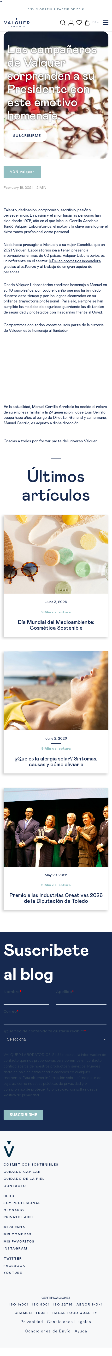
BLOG (9, 1216)
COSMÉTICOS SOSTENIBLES (31, 1184)
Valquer (90, 441)
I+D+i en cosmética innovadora (75, 261)
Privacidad (32, 1341)
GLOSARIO (14, 1230)
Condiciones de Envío (48, 1351)
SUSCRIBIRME (27, 136)
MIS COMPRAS (18, 1254)
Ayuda (81, 1351)
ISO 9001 (41, 1324)
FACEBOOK (14, 1285)
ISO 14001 (19, 1324)
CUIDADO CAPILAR (22, 1191)
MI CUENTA (14, 1247)
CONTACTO (15, 1205)
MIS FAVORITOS (19, 1261)
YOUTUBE (13, 1292)
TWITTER (13, 1278)
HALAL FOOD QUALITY (75, 1332)
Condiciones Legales (69, 1341)
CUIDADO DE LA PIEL (24, 1198)
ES (96, 22)
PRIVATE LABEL (19, 1237)
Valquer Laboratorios (33, 226)
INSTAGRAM (15, 1268)
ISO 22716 (63, 1324)
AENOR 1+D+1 (90, 1324)
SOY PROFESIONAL (22, 1222)
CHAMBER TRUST (32, 1332)
